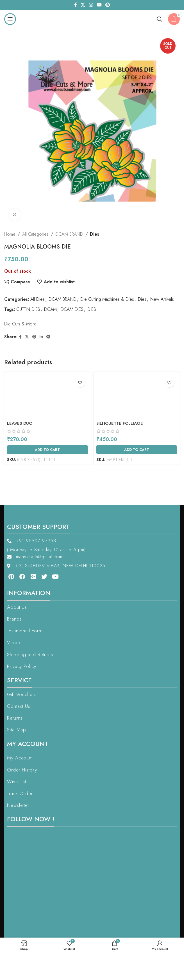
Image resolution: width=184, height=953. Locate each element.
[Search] (159, 19)
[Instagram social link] (91, 5)
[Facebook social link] (75, 5)
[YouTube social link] (99, 5)
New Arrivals (162, 299)
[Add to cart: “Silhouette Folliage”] (136, 449)
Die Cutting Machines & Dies (107, 299)
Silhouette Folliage (119, 423)
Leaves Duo (19, 423)
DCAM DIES (72, 309)
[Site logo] (92, 18)
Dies (94, 234)
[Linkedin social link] (41, 337)
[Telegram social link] (48, 337)
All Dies (37, 299)
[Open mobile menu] (10, 19)
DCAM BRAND (69, 234)
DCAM (50, 309)
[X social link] (83, 5)
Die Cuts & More (20, 324)
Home (9, 234)
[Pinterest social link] (107, 5)
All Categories (35, 234)
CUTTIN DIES (28, 309)
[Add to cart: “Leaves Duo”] (47, 449)
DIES (91, 309)
